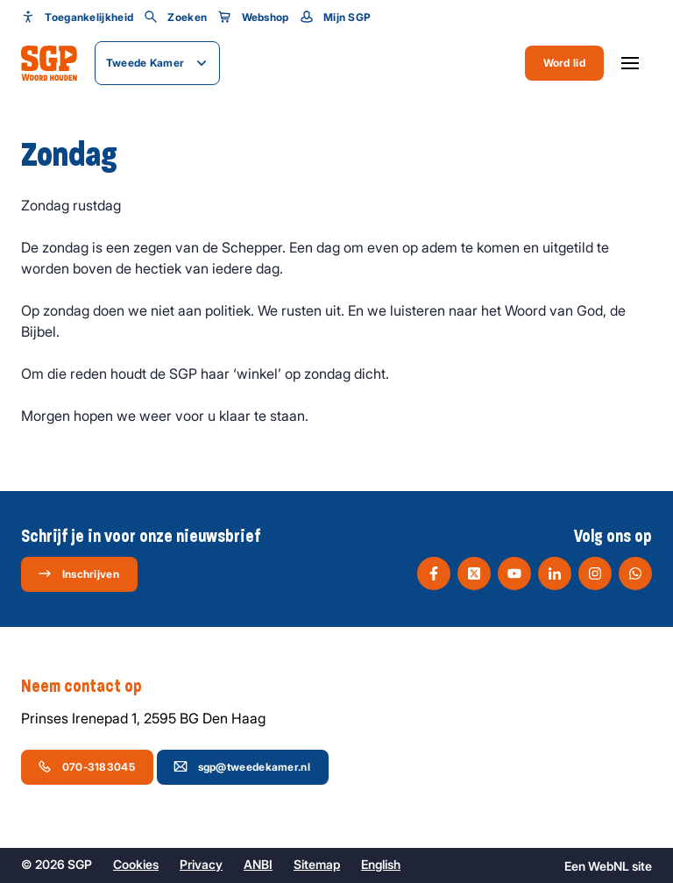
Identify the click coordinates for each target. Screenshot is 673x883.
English (380, 864)
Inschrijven (78, 573)
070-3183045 (86, 766)
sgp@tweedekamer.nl (242, 766)
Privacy (201, 864)
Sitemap (317, 864)
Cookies (136, 864)
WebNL (608, 865)
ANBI (258, 864)
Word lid (564, 62)
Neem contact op (90, 686)
